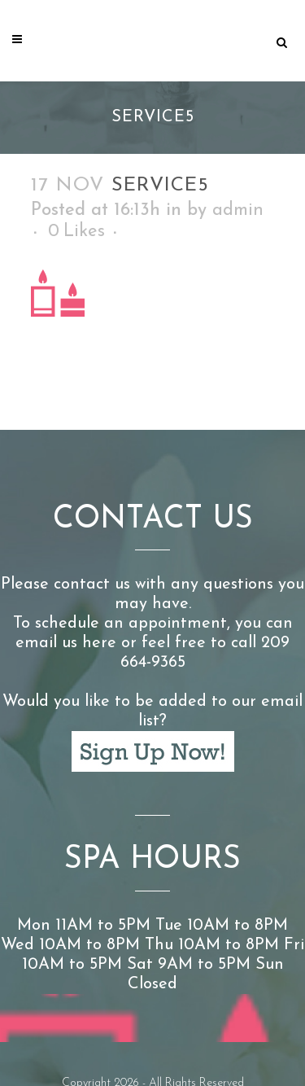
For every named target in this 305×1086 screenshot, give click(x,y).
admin (238, 210)
